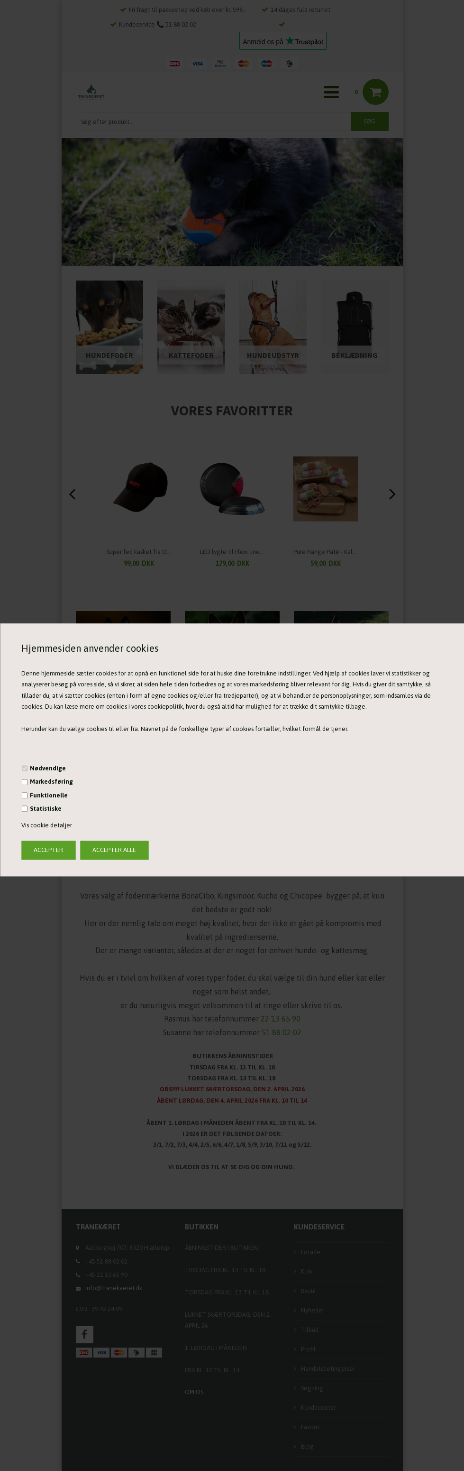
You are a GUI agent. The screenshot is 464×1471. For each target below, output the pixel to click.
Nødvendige (48, 768)
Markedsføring (51, 782)
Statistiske (46, 808)
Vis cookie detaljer (46, 825)
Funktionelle (49, 795)
